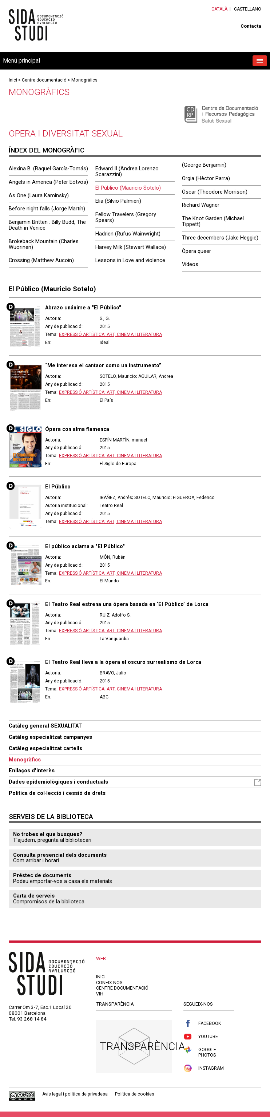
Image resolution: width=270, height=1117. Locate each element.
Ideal (105, 342)
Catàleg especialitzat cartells (45, 748)
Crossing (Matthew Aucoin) (41, 260)
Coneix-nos (109, 982)
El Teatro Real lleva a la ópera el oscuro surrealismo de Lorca (123, 662)
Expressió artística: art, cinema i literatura (110, 334)
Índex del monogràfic (46, 150)
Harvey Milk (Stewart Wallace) (130, 247)
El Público (58, 487)
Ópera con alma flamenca (77, 429)
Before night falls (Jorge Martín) (47, 208)
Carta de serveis (34, 895)
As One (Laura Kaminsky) (39, 195)
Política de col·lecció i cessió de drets (57, 793)
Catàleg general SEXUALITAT (45, 725)
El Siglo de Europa (118, 463)
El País (106, 400)
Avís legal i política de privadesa (75, 1094)
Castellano (247, 9)
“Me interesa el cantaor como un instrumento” (103, 365)
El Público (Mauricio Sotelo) (128, 188)
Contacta (251, 26)
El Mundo (109, 580)
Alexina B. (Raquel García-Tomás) (48, 168)
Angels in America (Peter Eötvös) (48, 182)
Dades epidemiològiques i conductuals (135, 782)
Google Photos (199, 1052)
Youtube (200, 1037)
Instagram (203, 1068)
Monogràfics (84, 80)
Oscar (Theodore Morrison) (214, 192)
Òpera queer (196, 251)
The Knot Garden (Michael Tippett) (213, 221)
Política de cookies (134, 1094)
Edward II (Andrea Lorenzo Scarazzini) (127, 171)
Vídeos (190, 264)
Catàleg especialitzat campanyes (50, 737)
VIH (99, 994)
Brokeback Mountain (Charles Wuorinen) (44, 244)
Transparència (142, 1046)
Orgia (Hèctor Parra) (206, 178)
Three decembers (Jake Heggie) (220, 237)
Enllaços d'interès (32, 770)
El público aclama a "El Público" (85, 546)
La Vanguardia (114, 638)
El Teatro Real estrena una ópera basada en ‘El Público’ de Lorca (127, 604)
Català (219, 9)
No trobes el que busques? (47, 834)
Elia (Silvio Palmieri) (118, 201)
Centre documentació (44, 80)
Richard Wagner (200, 205)
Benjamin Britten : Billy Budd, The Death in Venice (47, 225)
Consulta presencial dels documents (60, 855)
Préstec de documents (42, 875)
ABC (104, 697)
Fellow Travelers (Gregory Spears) (125, 217)
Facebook (202, 1023)
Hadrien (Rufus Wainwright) (127, 233)
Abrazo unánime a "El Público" (83, 307)
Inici (13, 80)
